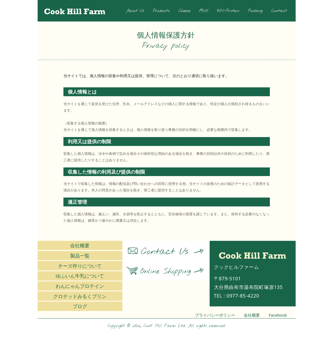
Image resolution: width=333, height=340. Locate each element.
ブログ (80, 306)
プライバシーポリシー (215, 315)
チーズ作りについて (80, 266)
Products (161, 11)
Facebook (277, 315)
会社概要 (79, 245)
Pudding (255, 11)
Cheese (184, 11)
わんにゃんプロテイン (80, 286)
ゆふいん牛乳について (80, 276)
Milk (204, 11)
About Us (135, 11)
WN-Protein (228, 11)
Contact (279, 11)
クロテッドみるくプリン (79, 296)
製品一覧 (79, 255)
